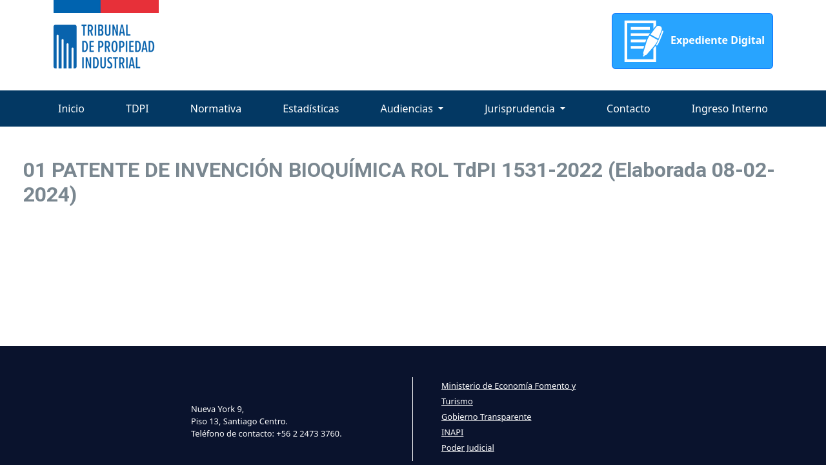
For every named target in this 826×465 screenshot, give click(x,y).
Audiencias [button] (408, 108)
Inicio (71, 108)
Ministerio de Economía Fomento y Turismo (508, 393)
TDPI (137, 108)
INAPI (452, 432)
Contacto (628, 108)
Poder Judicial (467, 447)
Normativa (215, 108)
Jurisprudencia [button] (521, 108)
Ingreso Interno (730, 108)
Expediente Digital (692, 41)
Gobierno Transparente (486, 416)
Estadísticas (311, 108)
